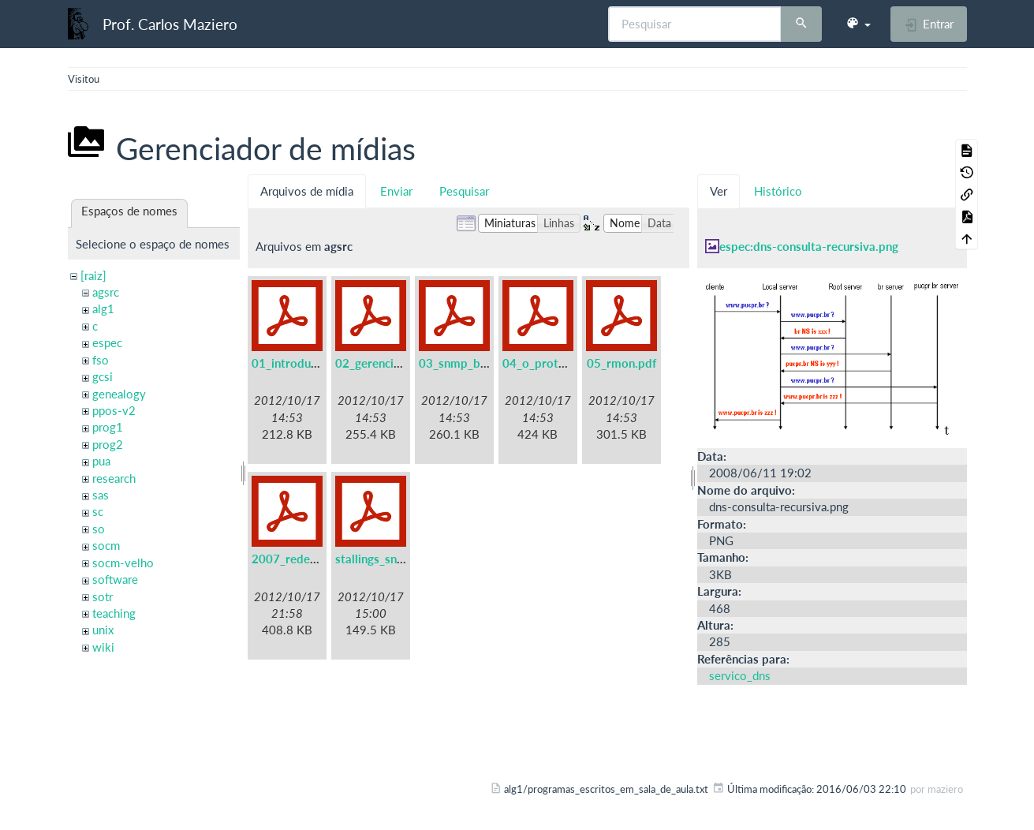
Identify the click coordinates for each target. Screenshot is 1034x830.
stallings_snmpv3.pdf (392, 558)
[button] (858, 23)
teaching (114, 613)
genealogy (119, 394)
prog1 (107, 427)
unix (103, 629)
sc (97, 511)
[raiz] (93, 275)
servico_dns (740, 675)
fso (100, 360)
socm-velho (123, 562)
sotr (102, 596)
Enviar (396, 191)
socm (106, 545)
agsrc (105, 292)
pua (101, 461)
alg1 (103, 308)
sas (100, 495)
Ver (718, 191)
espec (107, 342)
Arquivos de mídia (306, 191)
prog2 (107, 444)
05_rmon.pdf (621, 363)
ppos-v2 (114, 410)
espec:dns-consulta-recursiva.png (808, 246)
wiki (103, 647)
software (115, 579)
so (98, 529)
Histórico (778, 191)
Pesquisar (464, 191)
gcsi (102, 376)
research (114, 478)
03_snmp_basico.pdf (474, 363)
